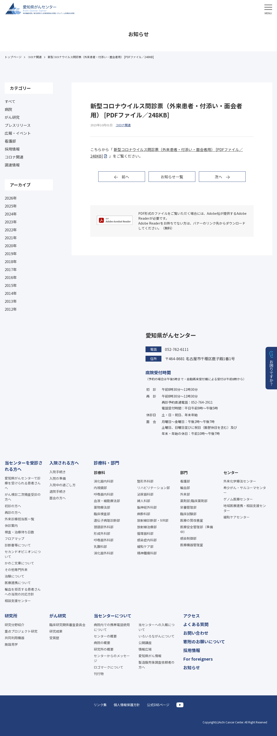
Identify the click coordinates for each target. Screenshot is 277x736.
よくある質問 (195, 624)
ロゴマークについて (108, 667)
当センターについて (112, 616)
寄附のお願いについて (204, 641)
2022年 (11, 229)
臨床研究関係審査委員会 (67, 624)
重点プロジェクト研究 (21, 631)
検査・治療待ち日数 (19, 532)
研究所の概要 (103, 649)
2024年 (11, 214)
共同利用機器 (14, 637)
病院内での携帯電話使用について (112, 627)
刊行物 (99, 673)
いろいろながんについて (156, 636)
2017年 (11, 269)
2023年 (11, 222)
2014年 (11, 293)
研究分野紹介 (14, 624)
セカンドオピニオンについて (23, 554)
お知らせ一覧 (172, 177)
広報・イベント (18, 133)
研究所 (11, 616)
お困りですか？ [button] (271, 373)
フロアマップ (14, 538)
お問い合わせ (195, 633)
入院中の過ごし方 (62, 484)
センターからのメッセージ (112, 658)
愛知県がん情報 (149, 655)
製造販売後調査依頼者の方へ (156, 664)
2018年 (11, 261)
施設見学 (11, 644)
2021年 (11, 237)
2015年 (11, 285)
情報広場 (145, 649)
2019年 (11, 253)
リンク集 (100, 704)
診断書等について (18, 545)
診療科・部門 (106, 463)
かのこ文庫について (19, 563)
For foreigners (198, 659)
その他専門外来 (16, 569)
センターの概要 (105, 636)
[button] (268, 9)
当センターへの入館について (156, 627)
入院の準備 (57, 478)
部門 (184, 472)
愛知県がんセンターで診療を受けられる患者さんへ (23, 483)
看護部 (10, 141)
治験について (14, 576)
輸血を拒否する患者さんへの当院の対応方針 (23, 591)
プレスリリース (18, 125)
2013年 (11, 301)
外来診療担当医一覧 (19, 519)
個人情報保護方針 (127, 704)
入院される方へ (64, 463)
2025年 (11, 206)
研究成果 (55, 631)
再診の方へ (13, 512)
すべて (10, 101)
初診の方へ (13, 506)
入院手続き (57, 471)
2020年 (11, 245)
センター (230, 472)
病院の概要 (102, 642)
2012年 (11, 309)
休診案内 (11, 525)
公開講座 (145, 642)
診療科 (99, 472)
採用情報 (12, 149)
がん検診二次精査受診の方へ (23, 497)
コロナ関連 (14, 157)
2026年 (11, 198)
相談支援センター (18, 600)
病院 (8, 109)
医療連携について (18, 582)
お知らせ (191, 667)
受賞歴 (54, 637)
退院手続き (57, 491)
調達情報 (12, 165)
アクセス (191, 616)
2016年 (11, 277)
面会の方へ (57, 498)
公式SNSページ (158, 704)
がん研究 (12, 117)
